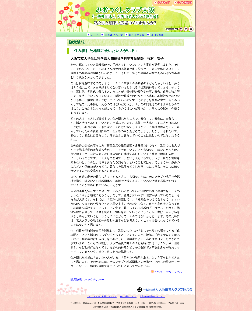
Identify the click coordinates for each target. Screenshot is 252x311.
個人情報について (128, 296)
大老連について (114, 35)
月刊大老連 (157, 35)
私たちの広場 (137, 35)
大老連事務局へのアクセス (152, 296)
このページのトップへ (168, 272)
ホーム (95, 35)
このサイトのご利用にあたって (102, 296)
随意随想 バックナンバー (87, 279)
